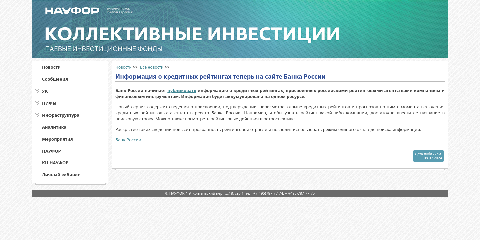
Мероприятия (57, 139)
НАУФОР (51, 151)
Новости (51, 67)
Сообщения (55, 79)
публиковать (181, 90)
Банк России (128, 140)
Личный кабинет (61, 175)
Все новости (152, 67)
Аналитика (54, 127)
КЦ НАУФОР (55, 163)
